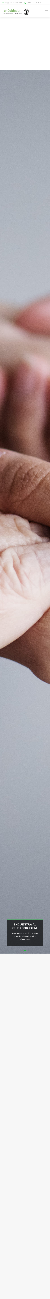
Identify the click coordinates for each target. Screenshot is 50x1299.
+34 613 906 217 (34, 3)
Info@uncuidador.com (13, 3)
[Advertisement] (25, 45)
